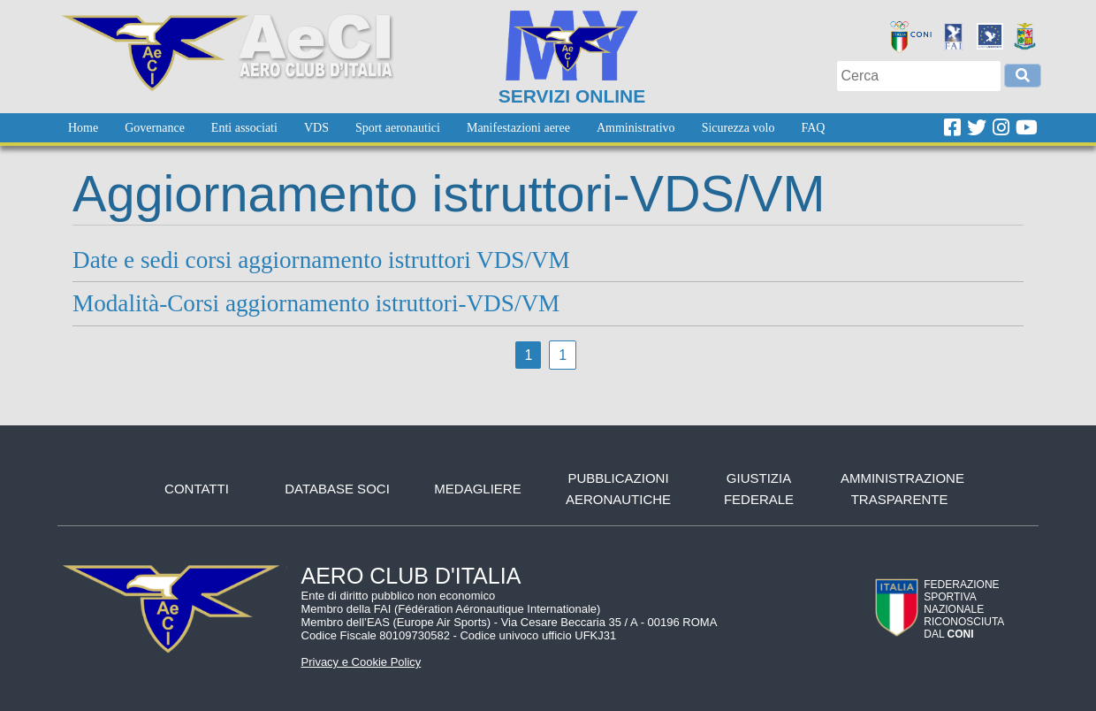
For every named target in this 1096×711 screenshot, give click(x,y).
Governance (155, 127)
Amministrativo (636, 127)
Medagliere (477, 488)
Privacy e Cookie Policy (361, 662)
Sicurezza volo (738, 127)
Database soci (337, 488)
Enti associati (244, 127)
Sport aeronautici (397, 127)
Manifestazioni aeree (518, 127)
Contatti (196, 488)
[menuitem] (83, 128)
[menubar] (446, 128)
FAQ (813, 127)
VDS (316, 127)
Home (83, 127)
